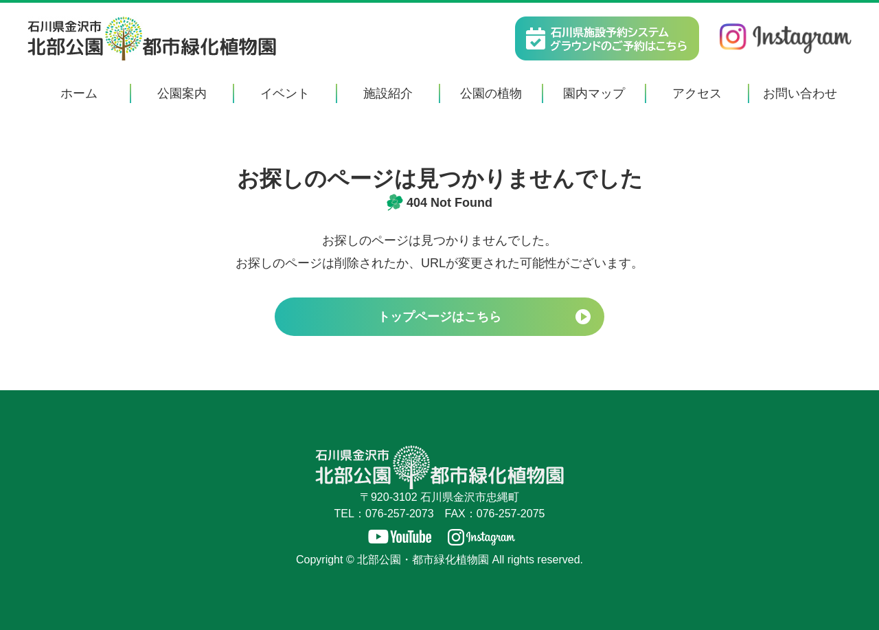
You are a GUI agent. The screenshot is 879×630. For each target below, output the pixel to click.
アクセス (697, 93)
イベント (285, 93)
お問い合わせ (800, 93)
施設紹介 (388, 93)
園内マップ (594, 93)
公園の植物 (491, 93)
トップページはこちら (439, 317)
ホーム (79, 93)
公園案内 (182, 93)
